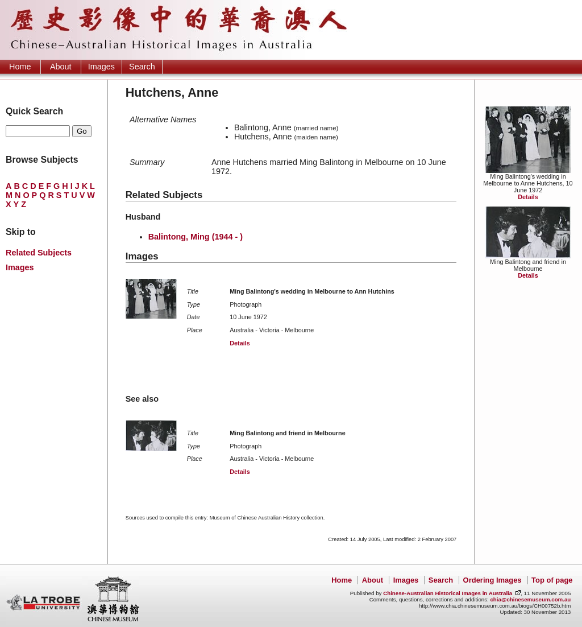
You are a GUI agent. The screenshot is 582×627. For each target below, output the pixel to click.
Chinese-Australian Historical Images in (447, 593)
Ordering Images (492, 580)
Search (142, 66)
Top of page (551, 580)
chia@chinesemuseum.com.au (530, 599)
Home (20, 66)
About (61, 66)
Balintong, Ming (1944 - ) (195, 236)
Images (101, 66)
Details (528, 196)
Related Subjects (39, 252)
